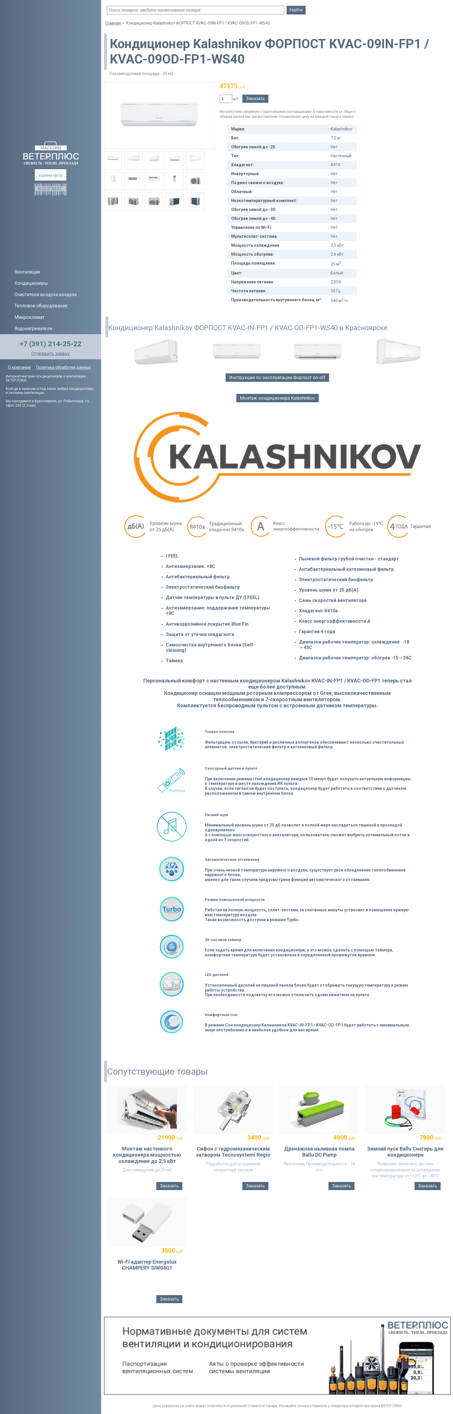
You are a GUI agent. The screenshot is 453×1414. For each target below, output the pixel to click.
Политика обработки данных (63, 367)
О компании (19, 367)
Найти (296, 10)
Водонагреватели (33, 328)
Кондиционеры (31, 283)
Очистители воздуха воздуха (45, 294)
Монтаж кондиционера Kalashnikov (277, 398)
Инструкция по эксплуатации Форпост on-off (277, 377)
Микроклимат (29, 317)
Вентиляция (27, 272)
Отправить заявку (50, 353)
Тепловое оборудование (41, 305)
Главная (113, 23)
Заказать (255, 98)
